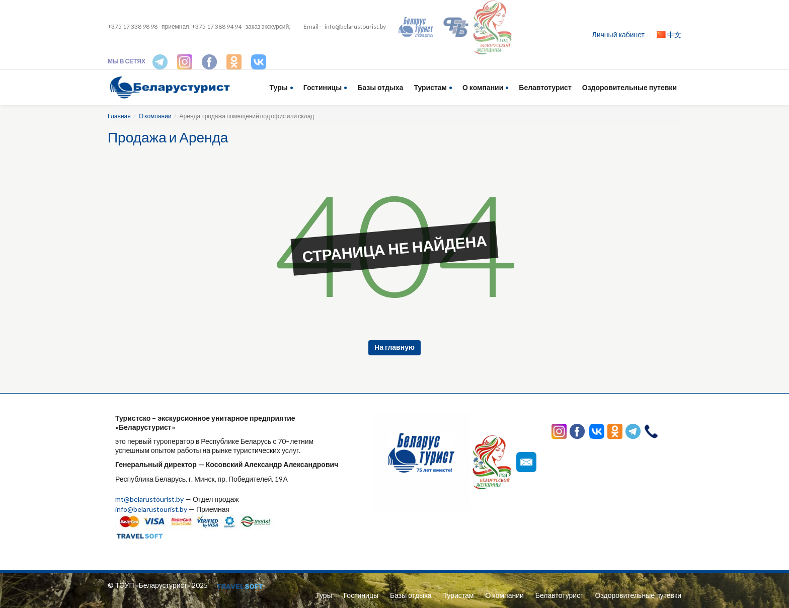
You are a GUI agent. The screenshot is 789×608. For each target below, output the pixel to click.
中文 (669, 34)
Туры (279, 87)
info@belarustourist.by (355, 26)
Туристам (430, 87)
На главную (394, 347)
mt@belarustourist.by (149, 499)
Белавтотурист (545, 87)
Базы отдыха (380, 87)
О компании (482, 87)
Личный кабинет (618, 34)
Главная (119, 116)
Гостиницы (322, 87)
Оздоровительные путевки (629, 87)
